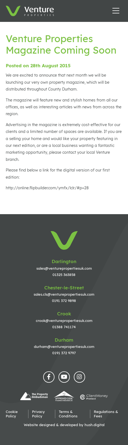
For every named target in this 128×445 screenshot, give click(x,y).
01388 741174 (64, 327)
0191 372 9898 (64, 300)
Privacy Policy (38, 414)
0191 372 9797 (64, 353)
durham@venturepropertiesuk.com (64, 346)
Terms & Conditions (68, 414)
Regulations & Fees (106, 414)
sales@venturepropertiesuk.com (64, 268)
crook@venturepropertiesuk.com (64, 320)
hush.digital (94, 425)
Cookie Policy (12, 414)
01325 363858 (64, 274)
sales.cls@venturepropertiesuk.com (64, 294)
